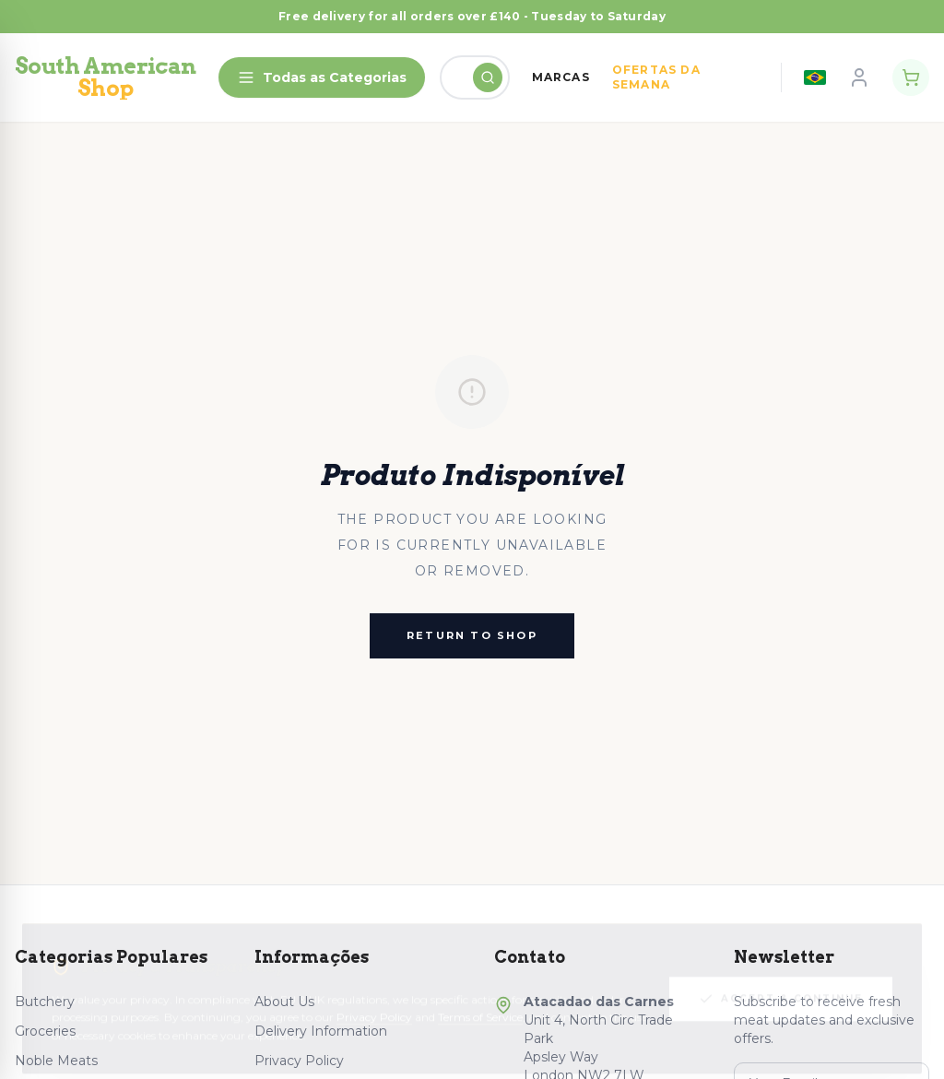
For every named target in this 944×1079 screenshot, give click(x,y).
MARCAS (561, 77)
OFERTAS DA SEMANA (656, 77)
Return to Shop (472, 635)
